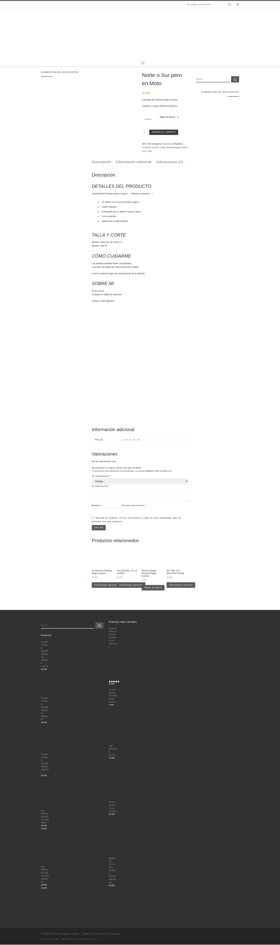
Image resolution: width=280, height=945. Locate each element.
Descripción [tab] (101, 162)
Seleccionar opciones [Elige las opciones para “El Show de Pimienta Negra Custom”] (106, 585)
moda (162, 147)
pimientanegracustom (177, 147)
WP (57, 939)
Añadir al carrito (164, 132)
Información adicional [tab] (133, 162)
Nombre (97, 505)
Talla (148, 119)
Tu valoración (101, 486)
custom (155, 147)
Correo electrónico (134, 505)
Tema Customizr (88, 939)
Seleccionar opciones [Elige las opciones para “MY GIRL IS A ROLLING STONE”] (181, 585)
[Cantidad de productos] (145, 133)
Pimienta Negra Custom (64, 934)
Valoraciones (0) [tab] (169, 162)
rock (144, 151)
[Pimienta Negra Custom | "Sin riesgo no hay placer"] (140, 33)
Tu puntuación (101, 476)
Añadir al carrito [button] (153, 588)
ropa (149, 151)
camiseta (146, 147)
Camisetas (168, 144)
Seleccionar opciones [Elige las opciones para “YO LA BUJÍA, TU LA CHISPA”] (131, 585)
